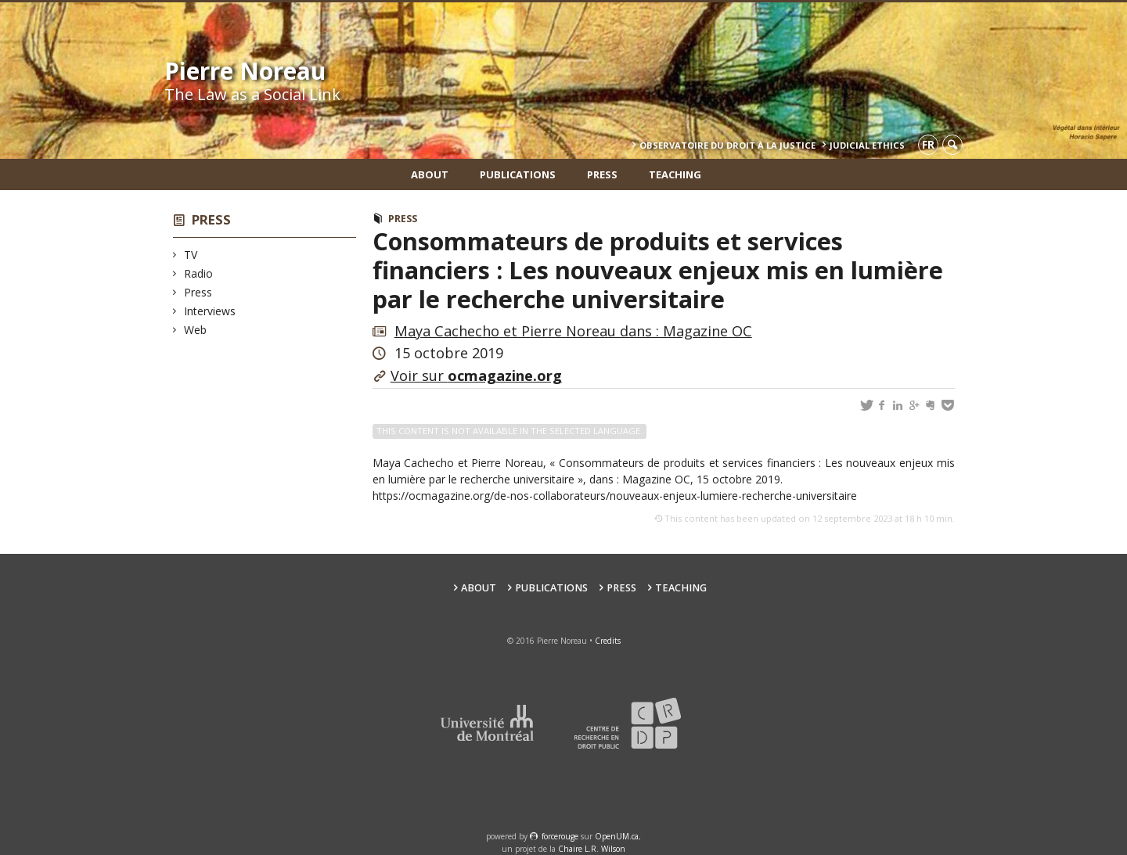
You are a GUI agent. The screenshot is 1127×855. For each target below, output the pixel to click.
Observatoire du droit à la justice (727, 145)
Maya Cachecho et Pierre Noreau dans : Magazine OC (573, 331)
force (560, 836)
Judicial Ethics (867, 145)
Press (602, 174)
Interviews (210, 311)
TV (191, 254)
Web (196, 329)
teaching (675, 174)
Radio (199, 273)
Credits (608, 640)
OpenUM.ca (617, 836)
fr (928, 144)
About (429, 174)
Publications (518, 174)
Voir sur (476, 375)
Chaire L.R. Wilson (591, 848)
